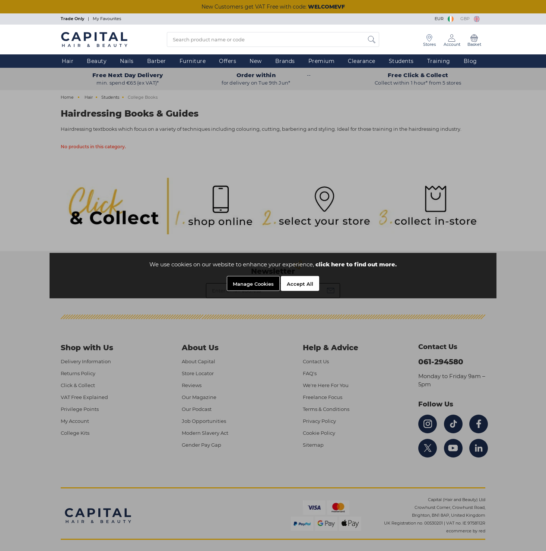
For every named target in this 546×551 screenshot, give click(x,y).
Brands (285, 61)
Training (438, 61)
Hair (67, 61)
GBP (470, 18)
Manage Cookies (253, 284)
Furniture (193, 61)
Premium (321, 61)
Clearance (361, 61)
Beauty (97, 61)
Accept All (300, 284)
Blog (470, 61)
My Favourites (107, 18)
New (256, 61)
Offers (227, 61)
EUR (445, 18)
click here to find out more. (356, 264)
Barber (156, 61)
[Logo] (94, 39)
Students (401, 61)
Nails (127, 61)
